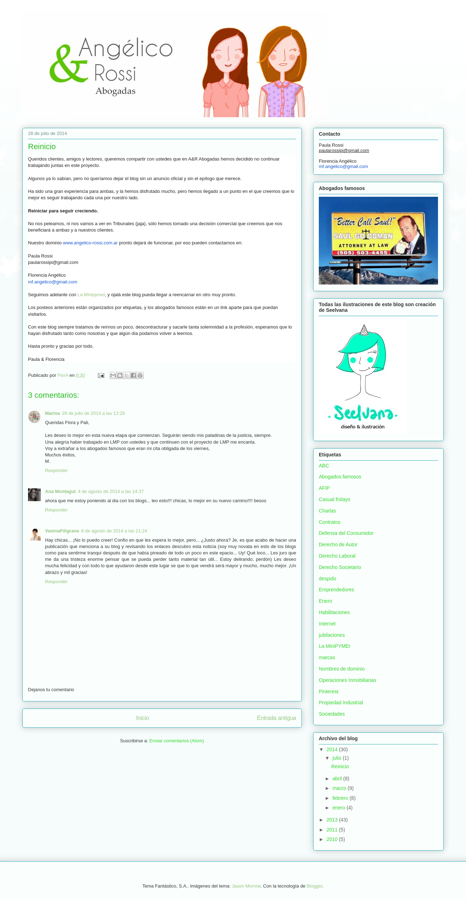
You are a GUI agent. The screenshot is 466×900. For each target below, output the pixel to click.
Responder (56, 470)
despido (327, 578)
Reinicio (340, 766)
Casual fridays (334, 499)
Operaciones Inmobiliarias (347, 680)
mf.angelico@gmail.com (52, 281)
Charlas (327, 511)
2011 (333, 830)
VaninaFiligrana (62, 530)
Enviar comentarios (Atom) (176, 740)
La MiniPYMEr (334, 646)
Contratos (329, 522)
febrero (340, 798)
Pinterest (328, 691)
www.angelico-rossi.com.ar (90, 242)
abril (337, 778)
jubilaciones (332, 635)
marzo (340, 788)
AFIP (324, 488)
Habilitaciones (334, 612)
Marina (52, 413)
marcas (327, 657)
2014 (333, 749)
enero (339, 807)
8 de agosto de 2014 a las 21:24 (114, 530)
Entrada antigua (276, 718)
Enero (325, 601)
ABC (324, 465)
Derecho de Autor (338, 544)
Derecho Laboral (337, 556)
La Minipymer (91, 294)
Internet (327, 624)
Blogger (314, 886)
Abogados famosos (340, 476)
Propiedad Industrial (341, 702)
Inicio (142, 718)
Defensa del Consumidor (346, 533)
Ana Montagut (60, 491)
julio (337, 758)
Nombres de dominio (342, 669)
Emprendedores (336, 589)
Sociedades (332, 714)
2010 (333, 839)
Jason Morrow (246, 886)
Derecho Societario (340, 567)
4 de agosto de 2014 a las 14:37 (111, 491)
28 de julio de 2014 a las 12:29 (93, 413)
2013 (333, 820)
